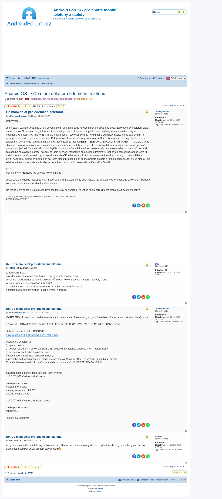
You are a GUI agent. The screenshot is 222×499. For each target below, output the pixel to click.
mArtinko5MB (51, 99)
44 (166, 270)
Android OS (15, 93)
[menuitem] (26, 78)
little (157, 264)
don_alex (24, 99)
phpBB (87, 486)
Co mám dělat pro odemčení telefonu (69, 93)
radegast (36, 99)
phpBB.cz (101, 488)
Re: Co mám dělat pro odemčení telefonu (34, 264)
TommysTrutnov (162, 112)
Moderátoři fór (85, 99)
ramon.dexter (68, 99)
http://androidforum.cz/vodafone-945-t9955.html (32, 334)
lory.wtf (158, 436)
